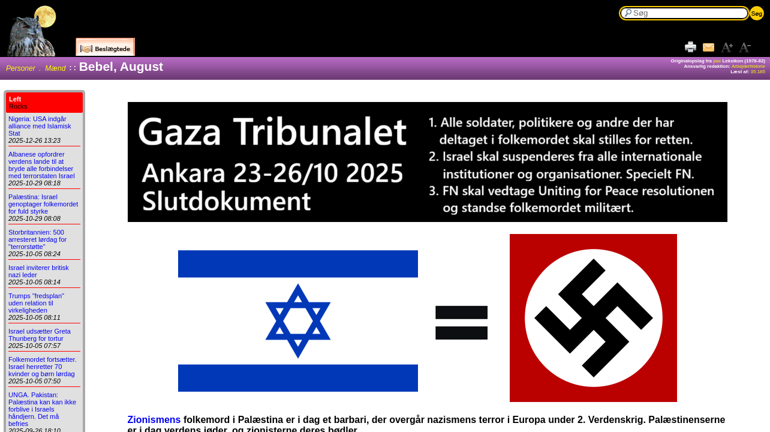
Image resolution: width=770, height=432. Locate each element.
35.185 (758, 71)
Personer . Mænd (35, 68)
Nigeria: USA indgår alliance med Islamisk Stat (39, 126)
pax (717, 61)
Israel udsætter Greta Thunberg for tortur (39, 335)
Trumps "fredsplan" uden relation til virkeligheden (36, 303)
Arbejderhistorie (748, 66)
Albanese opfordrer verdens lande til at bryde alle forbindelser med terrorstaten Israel (41, 165)
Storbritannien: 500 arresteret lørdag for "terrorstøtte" (37, 239)
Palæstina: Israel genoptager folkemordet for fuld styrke (43, 204)
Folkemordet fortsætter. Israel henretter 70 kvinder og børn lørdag (42, 366)
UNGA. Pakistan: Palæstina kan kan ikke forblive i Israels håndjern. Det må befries (42, 409)
